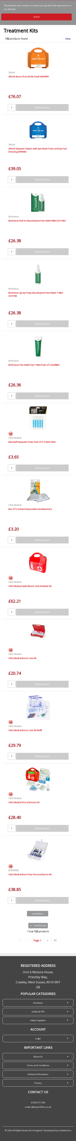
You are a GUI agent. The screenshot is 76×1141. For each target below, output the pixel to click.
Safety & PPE (38, 1011)
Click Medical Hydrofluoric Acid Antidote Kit (29, 586)
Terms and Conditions (38, 1065)
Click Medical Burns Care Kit (22, 658)
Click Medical (14, 437)
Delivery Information (38, 1074)
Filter (68, 38)
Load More (37, 913)
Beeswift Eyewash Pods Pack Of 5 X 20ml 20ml (31, 441)
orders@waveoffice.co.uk (38, 1106)
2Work (11, 72)
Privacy (38, 1082)
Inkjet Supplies (38, 1020)
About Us (38, 1056)
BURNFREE (13, 870)
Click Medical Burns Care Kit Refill (25, 730)
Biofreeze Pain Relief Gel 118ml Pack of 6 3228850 (33, 364)
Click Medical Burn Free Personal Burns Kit (29, 874)
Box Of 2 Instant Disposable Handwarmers (30, 509)
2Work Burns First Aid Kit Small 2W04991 (28, 76)
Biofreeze (13, 216)
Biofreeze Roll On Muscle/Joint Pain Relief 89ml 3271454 (37, 220)
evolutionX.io (65, 1130)
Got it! (36, 16)
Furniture (38, 1002)
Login (38, 1038)
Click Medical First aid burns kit (23, 802)
